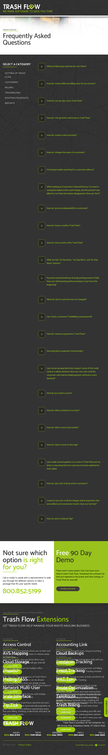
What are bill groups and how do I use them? (66, 66)
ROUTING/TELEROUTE (17, 98)
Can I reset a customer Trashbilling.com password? (69, 317)
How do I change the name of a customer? (66, 152)
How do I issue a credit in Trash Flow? (63, 226)
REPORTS (10, 103)
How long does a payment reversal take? (65, 351)
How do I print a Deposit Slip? (60, 519)
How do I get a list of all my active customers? (67, 484)
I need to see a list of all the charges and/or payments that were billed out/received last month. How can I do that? (73, 503)
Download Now (67, 589)
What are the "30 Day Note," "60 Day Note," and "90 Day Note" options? (72, 262)
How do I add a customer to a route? (63, 411)
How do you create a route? (59, 394)
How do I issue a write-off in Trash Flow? (65, 243)
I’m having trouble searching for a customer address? (70, 170)
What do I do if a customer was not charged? (67, 300)
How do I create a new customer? (62, 135)
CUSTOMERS (11, 82)
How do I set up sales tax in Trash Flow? (64, 101)
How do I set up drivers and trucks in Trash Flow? (68, 118)
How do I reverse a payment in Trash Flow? (66, 334)
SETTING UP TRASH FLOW (15, 75)
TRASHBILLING (12, 93)
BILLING (9, 87)
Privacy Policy (24, 746)
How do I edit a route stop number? (63, 428)
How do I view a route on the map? (62, 445)
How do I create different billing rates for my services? (71, 83)
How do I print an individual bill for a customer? (67, 208)
